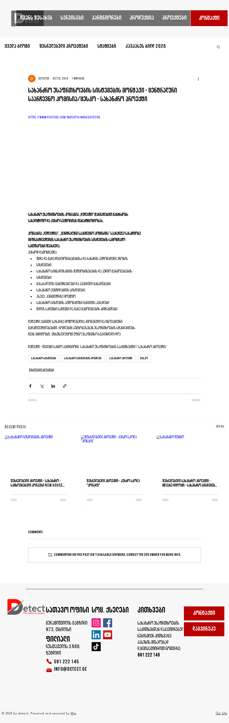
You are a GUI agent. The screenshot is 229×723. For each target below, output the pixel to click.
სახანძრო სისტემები (43, 358)
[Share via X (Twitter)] (41, 386)
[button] (218, 46)
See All (220, 426)
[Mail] (49, 670)
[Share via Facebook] (30, 386)
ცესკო (144, 358)
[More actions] (198, 78)
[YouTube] (107, 634)
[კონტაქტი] (209, 18)
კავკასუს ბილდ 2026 (145, 46)
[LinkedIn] (96, 634)
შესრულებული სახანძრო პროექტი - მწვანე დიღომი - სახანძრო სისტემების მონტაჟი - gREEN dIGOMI (190, 483)
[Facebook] (107, 622)
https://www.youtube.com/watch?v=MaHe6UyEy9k (64, 117)
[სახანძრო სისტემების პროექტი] (38, 454)
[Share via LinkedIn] (53, 386)
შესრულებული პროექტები (63, 46)
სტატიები (106, 46)
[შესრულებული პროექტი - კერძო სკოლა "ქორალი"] (114, 454)
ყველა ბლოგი (17, 46)
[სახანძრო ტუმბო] (190, 454)
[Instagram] (96, 622)
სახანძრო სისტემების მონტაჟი (82, 358)
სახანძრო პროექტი (120, 358)
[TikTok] (96, 646)
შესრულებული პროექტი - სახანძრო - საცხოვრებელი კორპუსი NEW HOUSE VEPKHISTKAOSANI (37, 483)
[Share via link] (64, 386)
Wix (73, 713)
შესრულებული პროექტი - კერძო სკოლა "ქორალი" (113, 483)
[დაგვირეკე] (204, 629)
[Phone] (49, 661)
